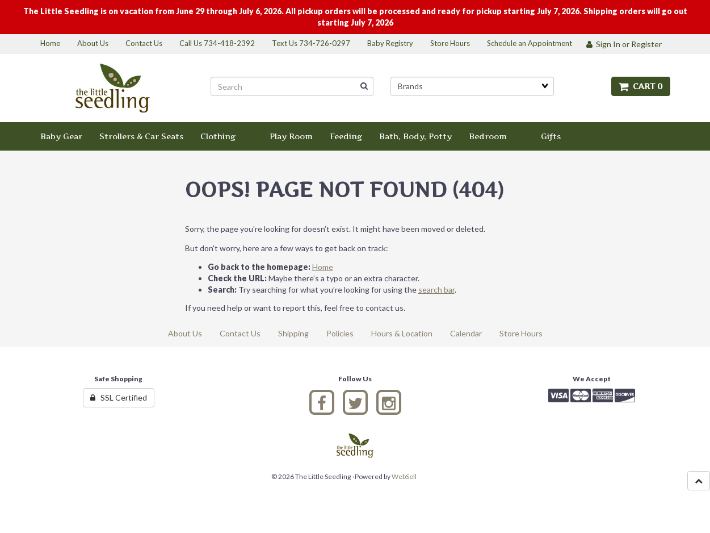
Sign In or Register (624, 44)
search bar (436, 289)
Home (322, 267)
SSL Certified (118, 397)
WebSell (404, 476)
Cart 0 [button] (641, 86)
